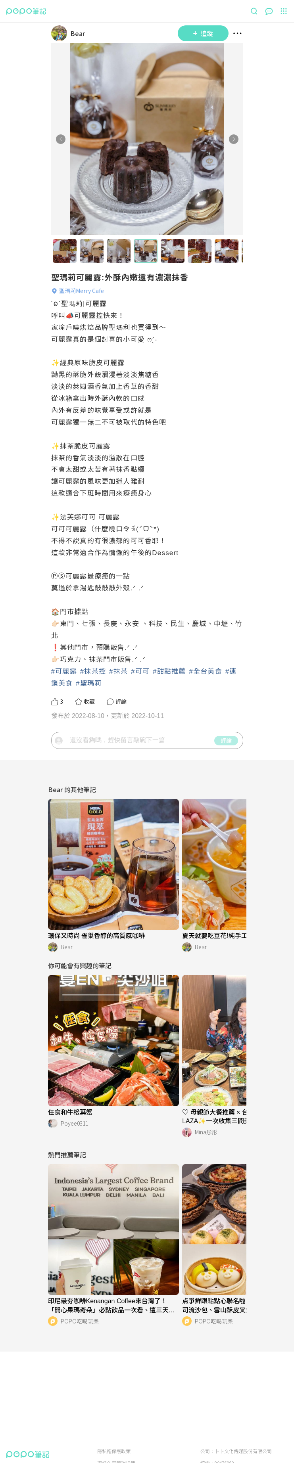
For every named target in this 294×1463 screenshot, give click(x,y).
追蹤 (203, 33)
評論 (226, 740)
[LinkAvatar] (60, 33)
